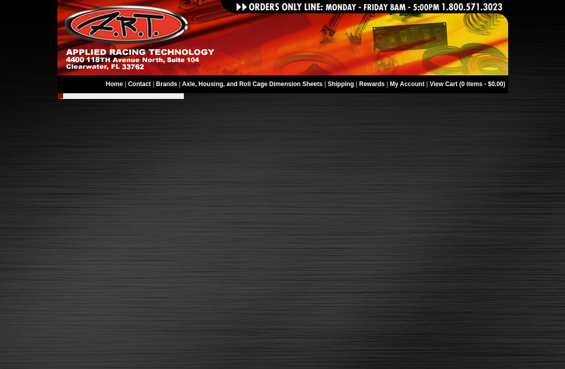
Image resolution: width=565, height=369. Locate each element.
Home (114, 84)
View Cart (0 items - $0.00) (468, 84)
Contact (139, 84)
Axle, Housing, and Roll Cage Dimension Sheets (252, 84)
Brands (166, 84)
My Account (407, 84)
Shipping (341, 84)
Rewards (372, 84)
